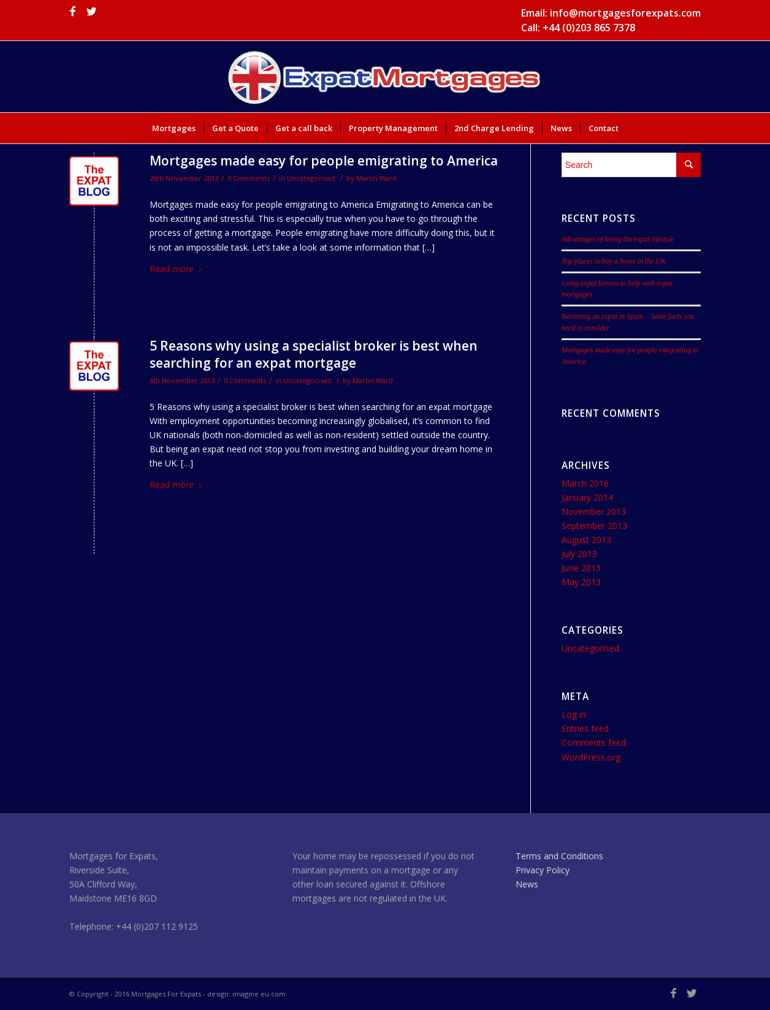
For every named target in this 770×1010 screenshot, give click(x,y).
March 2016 (585, 483)
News (527, 884)
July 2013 (579, 554)
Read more (178, 269)
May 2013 (581, 582)
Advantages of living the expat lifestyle (618, 239)
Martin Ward (376, 178)
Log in (574, 714)
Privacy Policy (543, 870)
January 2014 (587, 497)
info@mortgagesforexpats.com (625, 13)
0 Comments (248, 178)
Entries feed (585, 728)
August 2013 (586, 539)
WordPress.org (591, 757)
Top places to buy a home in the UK (614, 261)
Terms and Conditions (559, 856)
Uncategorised (311, 178)
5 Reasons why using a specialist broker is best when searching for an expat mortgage (314, 354)
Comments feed (594, 742)
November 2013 (594, 511)
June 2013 (581, 568)
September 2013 (594, 525)
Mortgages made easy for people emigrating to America (324, 160)
